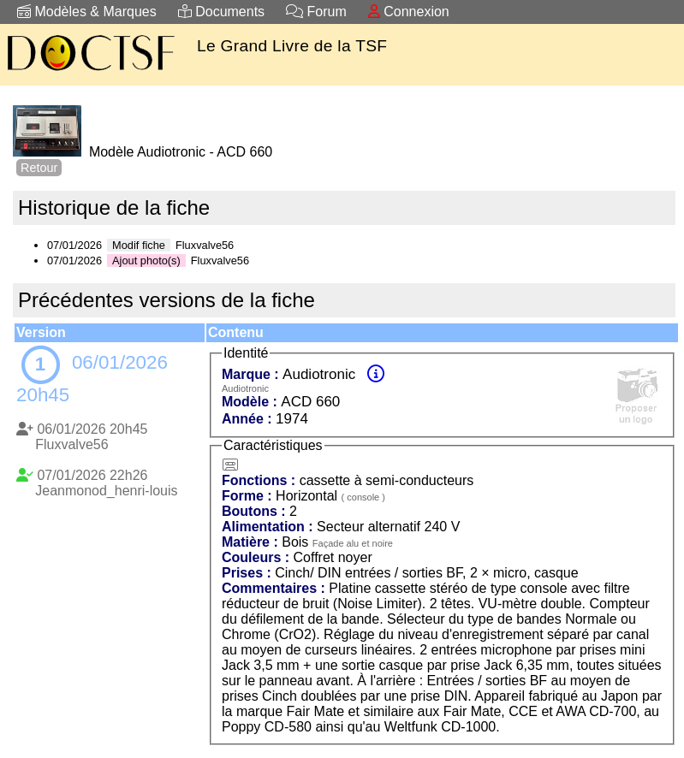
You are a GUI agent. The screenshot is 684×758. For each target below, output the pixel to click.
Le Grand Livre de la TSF (292, 46)
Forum (316, 11)
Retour (39, 168)
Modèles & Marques (87, 11)
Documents (221, 11)
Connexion (408, 11)
